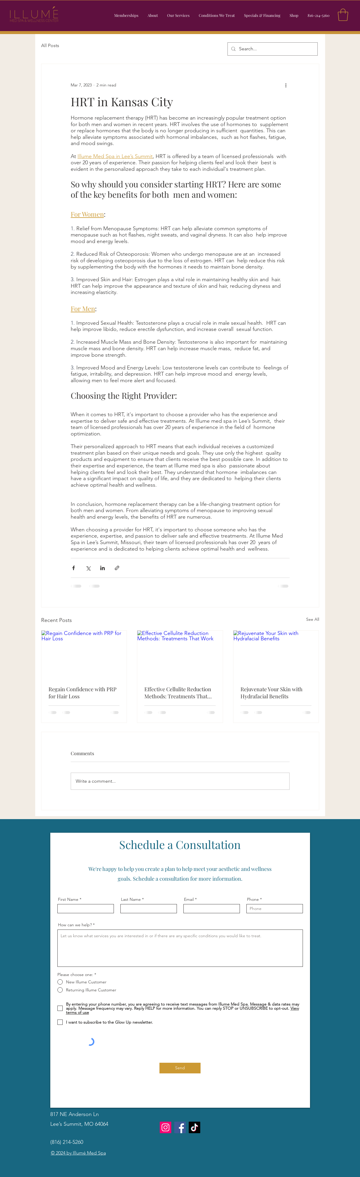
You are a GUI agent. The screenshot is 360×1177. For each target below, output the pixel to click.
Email (189, 899)
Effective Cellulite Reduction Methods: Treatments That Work (177, 693)
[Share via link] (117, 568)
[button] (178, 15)
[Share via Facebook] (73, 568)
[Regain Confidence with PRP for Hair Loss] (84, 654)
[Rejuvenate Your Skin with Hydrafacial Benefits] (276, 654)
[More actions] (286, 85)
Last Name (131, 899)
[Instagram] (304, 1089)
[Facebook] (295, 1089)
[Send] (180, 1068)
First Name (68, 899)
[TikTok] (194, 1127)
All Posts (50, 45)
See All (312, 619)
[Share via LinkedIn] (102, 568)
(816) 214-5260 (66, 1142)
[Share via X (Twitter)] (88, 568)
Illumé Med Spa (89, 1153)
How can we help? (75, 925)
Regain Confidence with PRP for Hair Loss (83, 693)
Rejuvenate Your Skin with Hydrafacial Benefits (271, 693)
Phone (253, 899)
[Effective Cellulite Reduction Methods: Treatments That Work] (180, 654)
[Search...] (272, 49)
